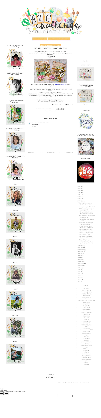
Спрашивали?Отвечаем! (86, 345)
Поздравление (86, 338)
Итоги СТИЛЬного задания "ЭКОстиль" (85, 204)
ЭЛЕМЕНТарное (86, 354)
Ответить (34, 126)
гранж (86, 361)
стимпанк (86, 364)
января (81, 265)
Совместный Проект (86, 342)
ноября (81, 245)
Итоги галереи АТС (86, 321)
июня (80, 255)
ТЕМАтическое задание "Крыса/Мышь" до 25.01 (50, 101)
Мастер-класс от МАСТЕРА (86, 330)
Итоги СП (86, 319)
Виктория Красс (86, 304)
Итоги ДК (86, 317)
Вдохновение (86, 302)
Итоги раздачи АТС (83, 217)
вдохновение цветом (86, 359)
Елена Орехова (86, 311)
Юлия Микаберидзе (86, 357)
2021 (79, 196)
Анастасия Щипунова (86, 293)
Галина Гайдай (86, 307)
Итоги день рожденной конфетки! (87, 206)
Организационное (86, 333)
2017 (79, 269)
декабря (81, 202)
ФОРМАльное (86, 350)
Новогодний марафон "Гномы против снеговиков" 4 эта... (86, 230)
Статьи (86, 347)
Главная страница (40, 39)
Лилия (59, 92)
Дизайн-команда (86, 309)
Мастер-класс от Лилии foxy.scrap (87, 215)
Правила (52, 39)
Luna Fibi (50, 57)
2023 (79, 192)
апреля (81, 259)
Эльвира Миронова (86, 355)
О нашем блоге (63, 39)
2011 (79, 281)
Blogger (87, 382)
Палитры (86, 336)
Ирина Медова (86, 314)
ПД (86, 335)
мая (80, 257)
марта (80, 261)
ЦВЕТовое (86, 352)
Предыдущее (69, 152)
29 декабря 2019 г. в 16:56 (43, 122)
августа (81, 251)
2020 (79, 198)
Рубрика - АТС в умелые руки (86, 222)
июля (80, 253)
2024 (79, 190)
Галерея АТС (86, 305)
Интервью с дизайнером (86, 312)
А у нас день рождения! (84, 224)
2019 (79, 200)
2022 (79, 194)
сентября (81, 249)
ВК (69, 84)
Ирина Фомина (86, 316)
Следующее (31, 152)
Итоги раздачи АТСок (86, 324)
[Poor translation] (6, 393)
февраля (81, 263)
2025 (79, 188)
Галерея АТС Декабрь (84, 239)
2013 (79, 277)
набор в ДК (86, 362)
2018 (79, 267)
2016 (79, 271)
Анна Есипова (86, 295)
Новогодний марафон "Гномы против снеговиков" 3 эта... (86, 242)
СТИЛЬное (86, 340)
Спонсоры (86, 343)
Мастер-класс (86, 328)
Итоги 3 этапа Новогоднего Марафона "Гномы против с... (86, 227)
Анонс (86, 299)
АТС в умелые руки (86, 290)
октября (81, 247)
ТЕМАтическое (86, 348)
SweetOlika (76, 382)
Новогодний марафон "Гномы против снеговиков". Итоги (86, 213)
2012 (79, 279)
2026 (79, 186)
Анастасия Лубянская (86, 292)
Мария (86, 326)
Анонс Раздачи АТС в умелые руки (86, 300)
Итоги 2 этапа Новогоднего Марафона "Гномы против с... (86, 237)
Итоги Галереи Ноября (84, 234)
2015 (79, 273)
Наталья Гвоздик (86, 331)
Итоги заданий (52, 110)
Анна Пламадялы (86, 297)
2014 (79, 275)
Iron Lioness (86, 288)
